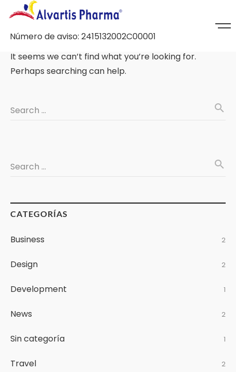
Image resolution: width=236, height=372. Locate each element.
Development (38, 289)
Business (27, 239)
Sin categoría (37, 339)
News (21, 314)
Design (24, 264)
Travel (23, 363)
